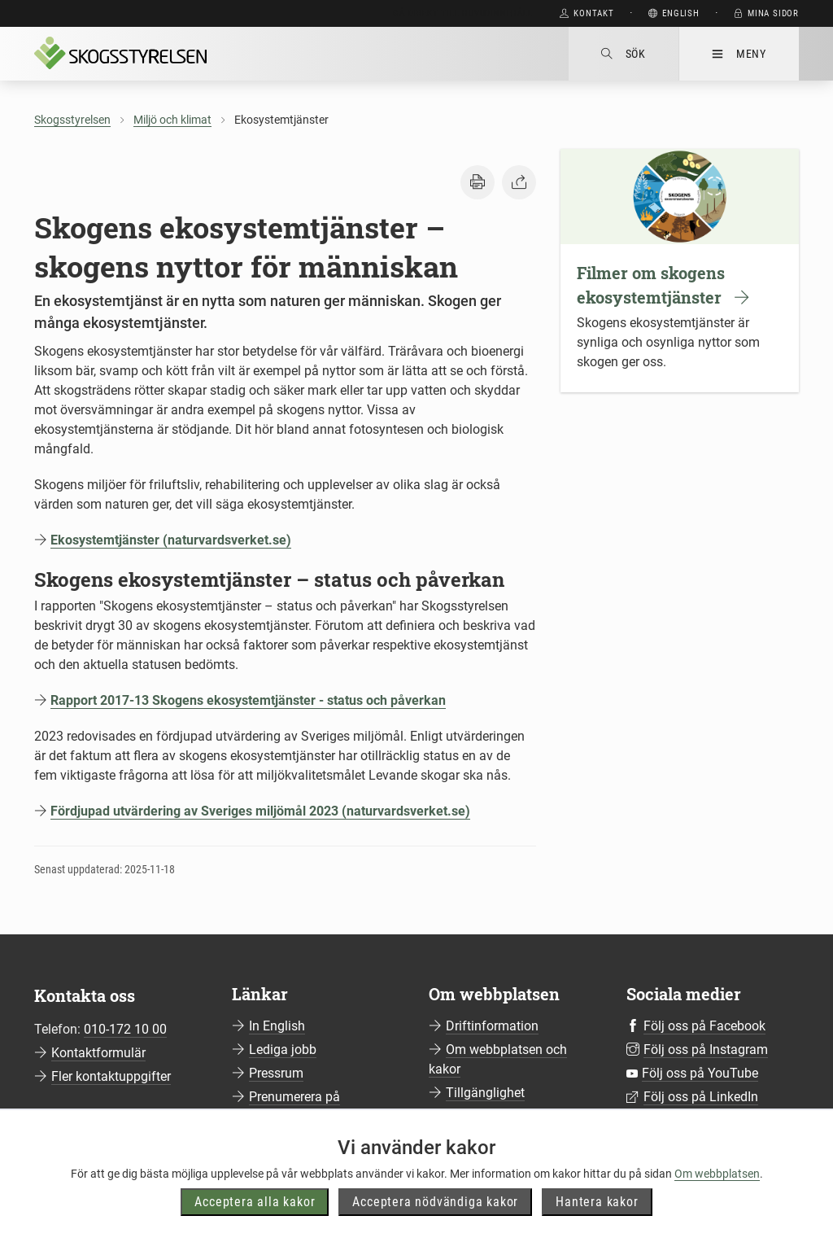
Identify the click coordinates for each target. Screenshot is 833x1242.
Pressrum (276, 1073)
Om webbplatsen (717, 1207)
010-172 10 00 (125, 1029)
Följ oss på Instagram (705, 1049)
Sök (623, 53)
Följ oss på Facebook (704, 1026)
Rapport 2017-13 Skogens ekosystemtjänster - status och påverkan (248, 700)
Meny (739, 53)
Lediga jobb (282, 1049)
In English (277, 1026)
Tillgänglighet (485, 1092)
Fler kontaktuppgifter (111, 1076)
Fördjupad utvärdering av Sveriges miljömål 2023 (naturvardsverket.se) (260, 811)
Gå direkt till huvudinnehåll (462, 13)
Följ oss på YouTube (700, 1073)
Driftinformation (492, 1026)
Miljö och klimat (172, 119)
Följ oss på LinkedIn (700, 1096)
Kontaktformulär (98, 1053)
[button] (477, 182)
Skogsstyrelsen (72, 119)
